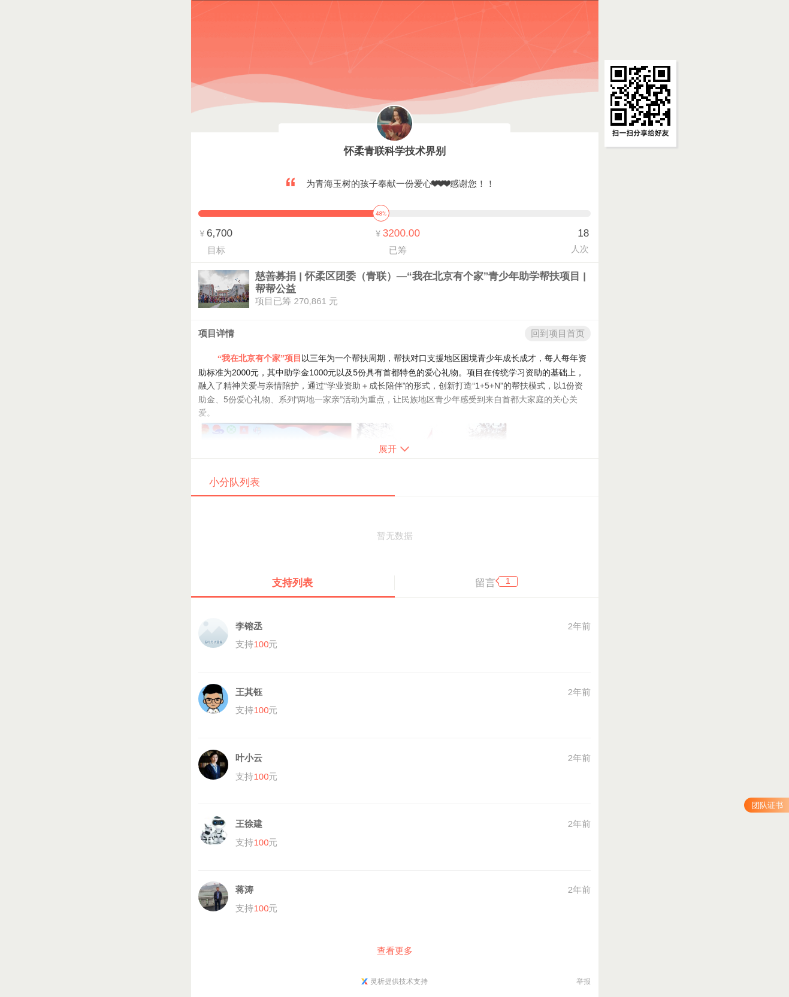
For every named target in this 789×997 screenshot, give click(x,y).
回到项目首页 (558, 333)
